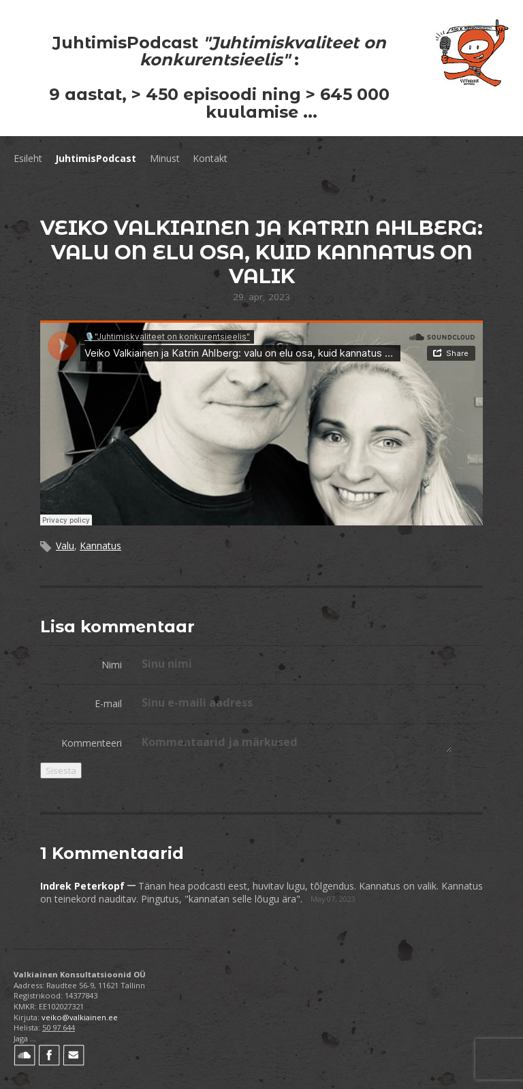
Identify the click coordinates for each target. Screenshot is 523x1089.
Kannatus (100, 545)
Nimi (111, 664)
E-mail (108, 703)
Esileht (28, 158)
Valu (65, 545)
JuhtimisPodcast (95, 158)
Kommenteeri (91, 742)
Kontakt (210, 158)
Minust (165, 158)
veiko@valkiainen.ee (80, 1017)
